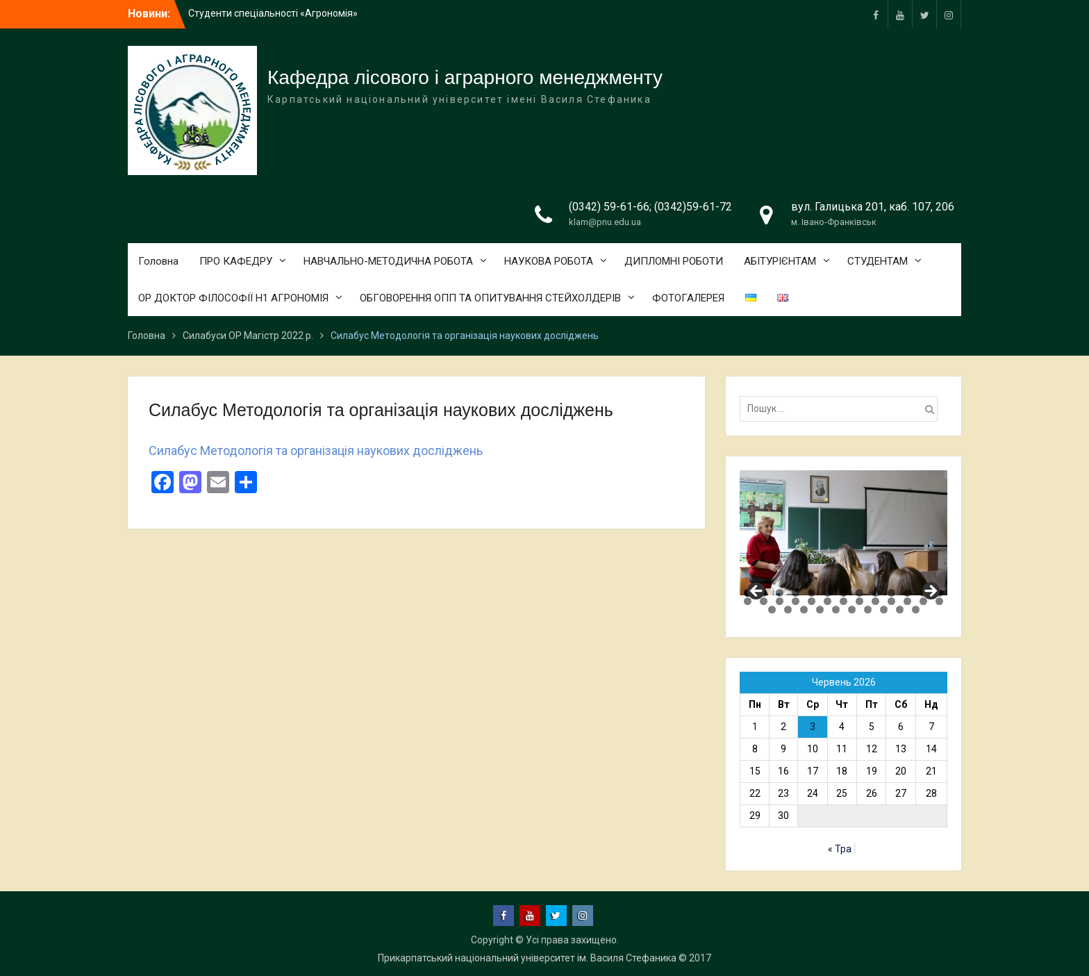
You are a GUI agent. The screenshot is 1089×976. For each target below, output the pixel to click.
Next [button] (930, 591)
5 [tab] (811, 593)
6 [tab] (827, 593)
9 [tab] (875, 593)
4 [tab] (795, 593)
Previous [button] (757, 591)
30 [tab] (820, 609)
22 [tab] (875, 601)
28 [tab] (788, 609)
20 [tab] (843, 601)
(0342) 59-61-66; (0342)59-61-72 (650, 206)
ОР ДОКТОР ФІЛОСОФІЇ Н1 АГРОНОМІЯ (233, 298)
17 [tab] (795, 601)
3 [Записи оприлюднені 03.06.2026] (812, 726)
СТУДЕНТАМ (877, 261)
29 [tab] (804, 609)
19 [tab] (827, 601)
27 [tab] (772, 609)
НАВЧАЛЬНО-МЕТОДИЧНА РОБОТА (388, 261)
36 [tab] (916, 609)
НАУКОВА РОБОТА (548, 261)
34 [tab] (884, 609)
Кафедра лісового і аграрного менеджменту (465, 77)
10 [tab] (891, 593)
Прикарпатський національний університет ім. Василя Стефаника (527, 957)
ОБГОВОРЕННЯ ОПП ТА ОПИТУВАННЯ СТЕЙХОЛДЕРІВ (490, 298)
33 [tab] (868, 609)
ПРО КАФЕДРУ (235, 261)
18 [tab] (811, 601)
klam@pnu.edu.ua (605, 222)
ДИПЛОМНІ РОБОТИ (673, 261)
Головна (158, 261)
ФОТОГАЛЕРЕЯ (688, 298)
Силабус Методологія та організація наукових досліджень (316, 450)
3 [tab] (779, 593)
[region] (843, 532)
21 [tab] (859, 601)
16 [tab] (779, 601)
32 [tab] (852, 609)
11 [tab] (907, 593)
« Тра (839, 848)
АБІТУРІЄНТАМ (780, 261)
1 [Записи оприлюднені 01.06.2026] (755, 726)
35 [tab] (900, 609)
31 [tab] (836, 609)
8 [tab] (859, 593)
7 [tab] (843, 593)
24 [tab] (907, 601)
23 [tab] (891, 601)
